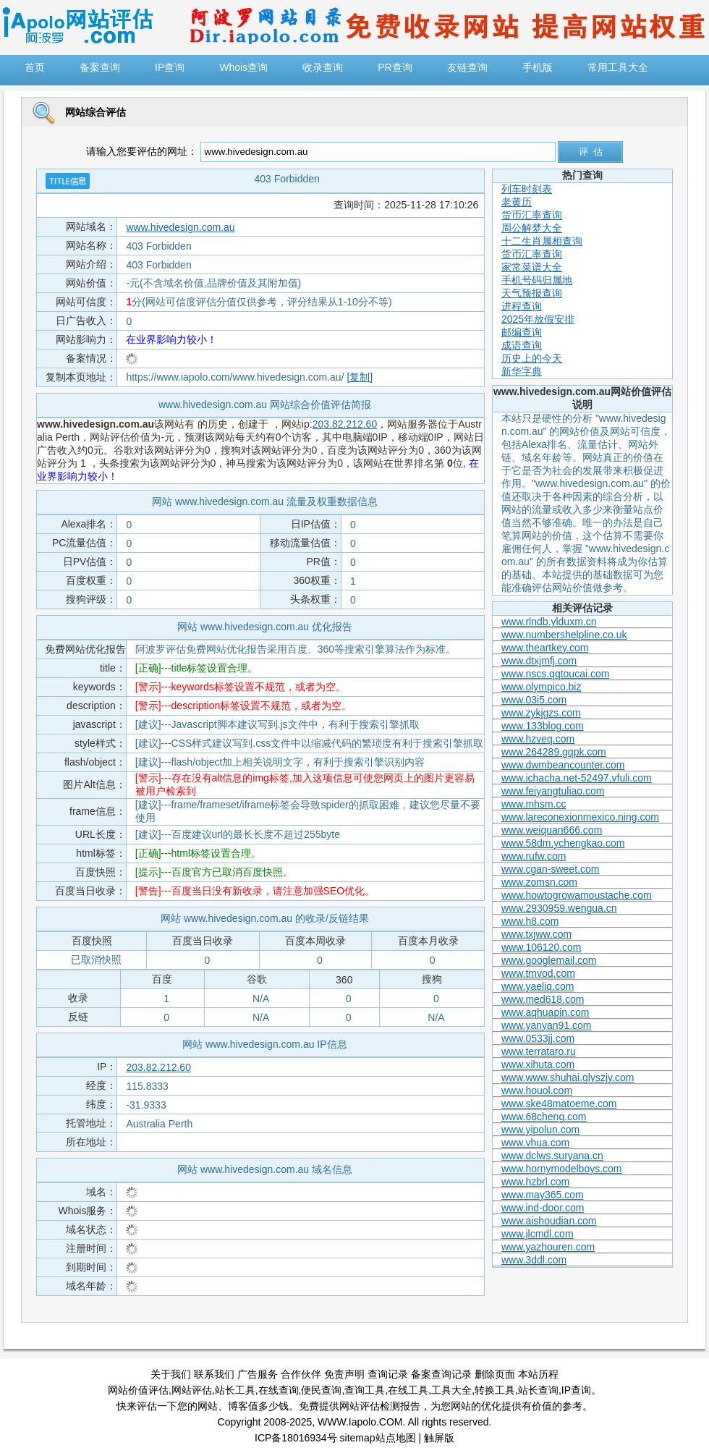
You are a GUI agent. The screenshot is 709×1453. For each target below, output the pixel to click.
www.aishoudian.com (549, 1221)
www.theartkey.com (544, 647)
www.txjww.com (536, 934)
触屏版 (439, 1438)
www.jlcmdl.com (537, 1234)
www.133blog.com (542, 726)
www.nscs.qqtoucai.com (555, 673)
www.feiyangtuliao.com (552, 791)
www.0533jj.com (537, 1038)
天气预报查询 (531, 293)
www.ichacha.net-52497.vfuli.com (576, 778)
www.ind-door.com (542, 1207)
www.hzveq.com (537, 739)
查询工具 (364, 1390)
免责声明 (344, 1374)
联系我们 (214, 1374)
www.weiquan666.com (551, 830)
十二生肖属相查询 (541, 241)
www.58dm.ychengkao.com (562, 843)
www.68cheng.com (544, 1116)
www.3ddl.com (533, 1260)
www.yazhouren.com (548, 1247)
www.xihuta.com (537, 1064)
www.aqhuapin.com (545, 1012)
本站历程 (538, 1374)
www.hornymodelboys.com (561, 1168)
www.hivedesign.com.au (180, 227)
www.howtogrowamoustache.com (576, 895)
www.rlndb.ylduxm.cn (549, 621)
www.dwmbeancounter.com (562, 765)
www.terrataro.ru (538, 1051)
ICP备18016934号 (296, 1438)
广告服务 (257, 1374)
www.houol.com (536, 1090)
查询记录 (388, 1374)
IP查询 (576, 1390)
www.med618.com (542, 999)
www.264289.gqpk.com (553, 752)
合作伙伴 (301, 1374)
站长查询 (538, 1390)
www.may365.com (542, 1194)
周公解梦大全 (531, 228)
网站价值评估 (138, 1390)
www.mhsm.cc (533, 804)
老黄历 (516, 202)
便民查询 (321, 1390)
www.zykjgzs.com (541, 713)
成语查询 (521, 345)
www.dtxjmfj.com (539, 660)
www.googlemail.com (549, 960)
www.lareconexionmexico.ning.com (580, 817)
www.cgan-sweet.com (550, 869)
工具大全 (451, 1390)
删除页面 (495, 1374)
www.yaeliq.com (537, 986)
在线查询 (278, 1390)
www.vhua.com (535, 1142)
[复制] (360, 377)
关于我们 (170, 1374)
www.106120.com (541, 947)
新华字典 (521, 371)
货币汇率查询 (531, 215)
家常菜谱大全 (531, 267)
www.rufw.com (533, 856)
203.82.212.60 (345, 424)
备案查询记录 (441, 1374)
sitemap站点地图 (378, 1438)
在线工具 (408, 1390)
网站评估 (191, 1390)
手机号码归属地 (536, 280)
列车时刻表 (526, 189)
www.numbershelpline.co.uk (564, 634)
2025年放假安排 (537, 319)
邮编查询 (521, 332)
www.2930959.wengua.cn (559, 908)
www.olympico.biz (541, 686)
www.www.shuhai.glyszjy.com (567, 1077)
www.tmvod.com (538, 973)
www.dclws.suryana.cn (552, 1155)
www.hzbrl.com (535, 1181)
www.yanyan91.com (546, 1025)
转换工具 (495, 1390)
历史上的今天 (531, 358)
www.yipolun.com (540, 1129)
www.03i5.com (533, 700)
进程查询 (521, 306)
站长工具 (235, 1390)
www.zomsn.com (539, 882)
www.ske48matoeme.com (559, 1103)
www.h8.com (530, 921)
